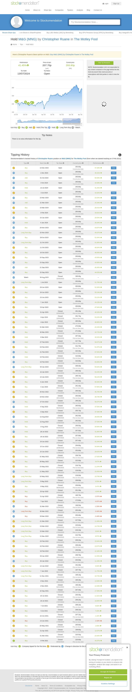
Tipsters (70, 10)
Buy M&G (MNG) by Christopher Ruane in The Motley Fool (71, 54)
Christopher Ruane (56, 39)
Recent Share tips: (9, 33)
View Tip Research (104, 63)
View (113, 168)
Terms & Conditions (56, 686)
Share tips (47, 10)
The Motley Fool (86, 39)
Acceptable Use (70, 686)
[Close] (127, 664)
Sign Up (116, 3)
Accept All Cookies (108, 688)
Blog (88, 10)
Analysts (80, 10)
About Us (36, 10)
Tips (21, 44)
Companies (59, 10)
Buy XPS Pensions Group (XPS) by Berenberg (99, 33)
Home (27, 10)
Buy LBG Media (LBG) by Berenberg (63, 33)
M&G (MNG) (27, 39)
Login (105, 3)
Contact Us (98, 10)
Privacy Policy (81, 686)
